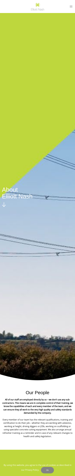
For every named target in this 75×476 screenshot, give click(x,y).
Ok (47, 470)
